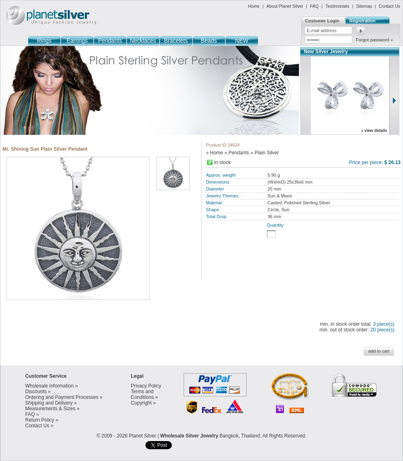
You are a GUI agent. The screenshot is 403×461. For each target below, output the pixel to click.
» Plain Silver (264, 153)
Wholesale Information (49, 386)
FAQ (314, 6)
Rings (44, 40)
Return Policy (39, 420)
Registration (362, 20)
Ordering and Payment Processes (61, 397)
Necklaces (143, 40)
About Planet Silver (284, 6)
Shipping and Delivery (49, 403)
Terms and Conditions (142, 394)
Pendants (110, 40)
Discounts (36, 391)
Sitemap (364, 6)
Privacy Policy (146, 386)
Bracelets (176, 40)
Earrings (77, 40)
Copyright (141, 403)
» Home (214, 153)
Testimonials (337, 6)
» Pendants (236, 153)
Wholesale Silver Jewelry (189, 436)
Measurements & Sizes (50, 408)
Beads (209, 40)
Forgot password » (374, 39)
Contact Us (389, 6)
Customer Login (322, 20)
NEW (242, 40)
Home (254, 6)
